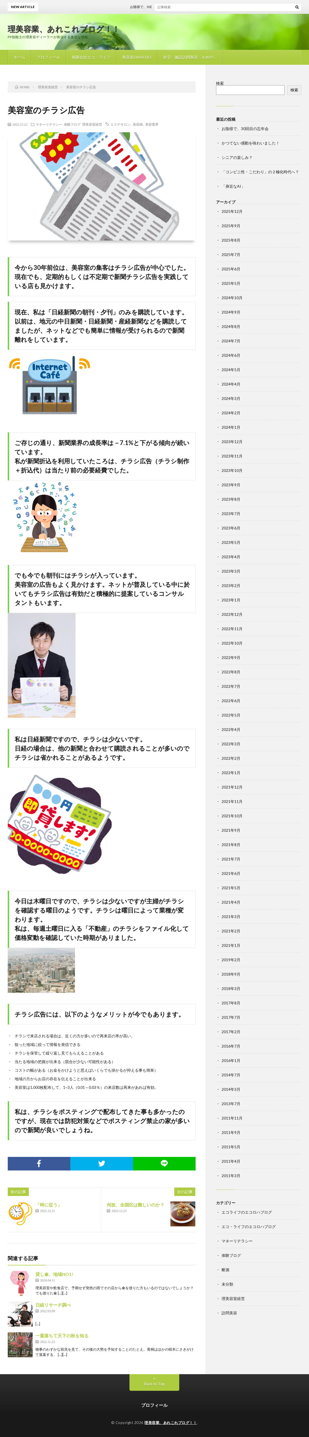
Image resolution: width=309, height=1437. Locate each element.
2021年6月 (231, 873)
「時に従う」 (48, 1204)
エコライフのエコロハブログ (247, 1212)
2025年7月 (231, 254)
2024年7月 (231, 340)
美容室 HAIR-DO (136, 57)
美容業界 (152, 124)
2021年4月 (231, 902)
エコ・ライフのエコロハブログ (249, 1226)
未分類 (227, 1284)
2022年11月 (232, 628)
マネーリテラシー (49, 124)
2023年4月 (231, 556)
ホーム (19, 57)
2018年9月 (231, 974)
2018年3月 (231, 988)
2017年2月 (231, 1031)
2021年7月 (231, 859)
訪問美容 (229, 1313)
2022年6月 (231, 700)
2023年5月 (231, 542)
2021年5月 (231, 887)
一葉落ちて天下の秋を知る (62, 1335)
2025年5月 (231, 283)
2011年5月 (231, 1146)
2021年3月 (231, 916)
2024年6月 (231, 355)
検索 (220, 83)
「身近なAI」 (233, 186)
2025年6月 (231, 269)
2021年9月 (231, 830)
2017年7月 (231, 1017)
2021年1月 (231, 945)
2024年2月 (231, 412)
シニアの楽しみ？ (237, 157)
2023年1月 (231, 600)
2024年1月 (231, 427)
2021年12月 (232, 787)
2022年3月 (231, 743)
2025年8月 (231, 240)
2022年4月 (231, 729)
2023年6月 (231, 528)
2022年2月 (231, 758)
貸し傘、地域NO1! (54, 1274)
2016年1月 (231, 1060)
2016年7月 (231, 1046)
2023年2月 (231, 585)
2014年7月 (231, 1074)
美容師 (138, 124)
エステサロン (120, 124)
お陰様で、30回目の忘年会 (153, 7)
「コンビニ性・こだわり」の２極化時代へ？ (260, 171)
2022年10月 (232, 643)
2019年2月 (231, 959)
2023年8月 (231, 499)
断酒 (225, 1269)
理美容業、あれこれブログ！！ (64, 29)
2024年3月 (231, 398)
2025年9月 (231, 225)
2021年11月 (232, 801)
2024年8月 (231, 326)
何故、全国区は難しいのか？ (135, 1204)
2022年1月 (231, 772)
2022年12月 (232, 614)
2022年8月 (231, 672)
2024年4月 (231, 384)
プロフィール (48, 57)
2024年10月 (232, 297)
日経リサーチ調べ (53, 1304)
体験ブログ (72, 124)
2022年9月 (231, 657)
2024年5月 (231, 369)
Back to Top (154, 1383)
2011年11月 (232, 1118)
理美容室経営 (92, 124)
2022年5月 (231, 715)
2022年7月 (231, 686)
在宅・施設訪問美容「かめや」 (190, 57)
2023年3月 (231, 571)
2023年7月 (231, 513)
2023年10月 (232, 470)
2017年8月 (231, 1003)
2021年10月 (232, 815)
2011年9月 (231, 1132)
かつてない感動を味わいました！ (251, 143)
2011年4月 (231, 1161)
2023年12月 (232, 441)
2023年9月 (231, 484)
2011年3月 (231, 1175)
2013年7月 (231, 1103)
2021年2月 (231, 931)
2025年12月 (232, 211)
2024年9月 (231, 312)
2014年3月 (231, 1089)
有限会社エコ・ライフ (91, 57)
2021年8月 (231, 844)
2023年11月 (232, 456)
